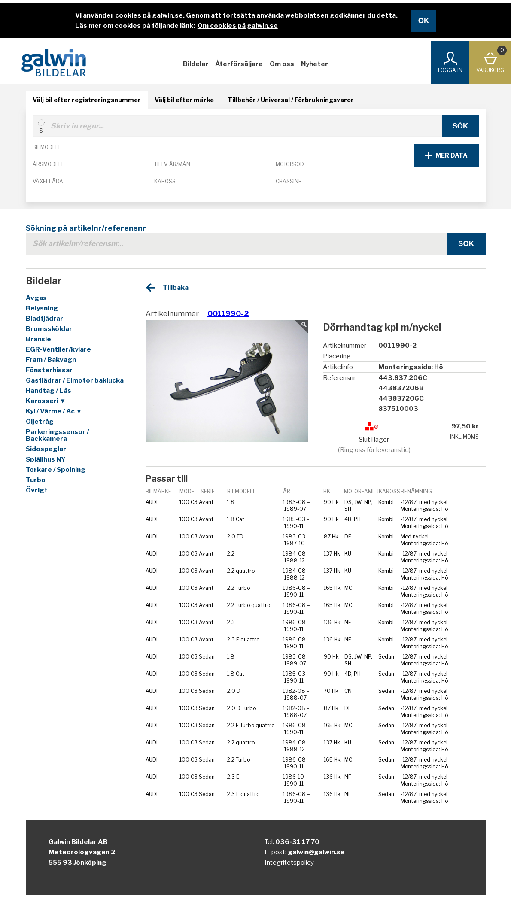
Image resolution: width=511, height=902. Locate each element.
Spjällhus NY (46, 459)
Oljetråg (40, 421)
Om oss (282, 64)
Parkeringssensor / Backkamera (57, 435)
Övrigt (37, 490)
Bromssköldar (49, 329)
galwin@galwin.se (316, 852)
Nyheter (314, 64)
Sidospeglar (46, 449)
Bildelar (195, 64)
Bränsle (38, 339)
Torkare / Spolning (55, 470)
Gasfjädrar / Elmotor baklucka (75, 380)
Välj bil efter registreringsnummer (87, 99)
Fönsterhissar (49, 370)
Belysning (42, 308)
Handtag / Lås (48, 391)
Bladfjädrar (44, 318)
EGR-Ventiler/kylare (58, 349)
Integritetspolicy (289, 862)
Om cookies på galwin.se (238, 26)
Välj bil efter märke (184, 99)
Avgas (36, 298)
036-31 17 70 (297, 842)
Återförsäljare (239, 64)
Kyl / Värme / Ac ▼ (54, 411)
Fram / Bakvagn (51, 360)
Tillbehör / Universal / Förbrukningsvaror (291, 99)
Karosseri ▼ (46, 401)
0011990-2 (228, 313)
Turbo (36, 480)
